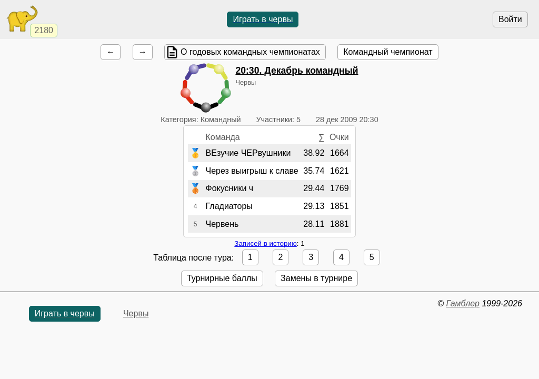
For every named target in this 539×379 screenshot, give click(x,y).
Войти (510, 19)
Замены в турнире (316, 278)
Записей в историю (265, 243)
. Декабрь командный (296, 70)
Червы (135, 313)
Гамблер (463, 303)
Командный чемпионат (387, 51)
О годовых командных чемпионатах (250, 51)
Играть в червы (263, 19)
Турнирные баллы (222, 278)
